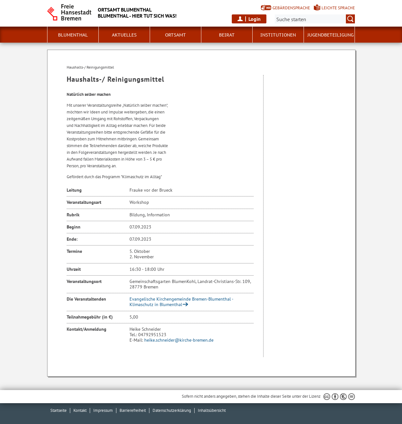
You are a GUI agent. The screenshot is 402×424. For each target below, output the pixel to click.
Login (254, 19)
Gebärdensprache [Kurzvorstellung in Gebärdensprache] (291, 8)
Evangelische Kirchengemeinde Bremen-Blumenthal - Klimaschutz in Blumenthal (181, 301)
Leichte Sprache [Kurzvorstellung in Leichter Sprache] (338, 8)
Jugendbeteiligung (330, 35)
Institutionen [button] (278, 35)
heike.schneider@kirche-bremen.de (179, 340)
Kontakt (80, 410)
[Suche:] (315, 18)
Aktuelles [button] (124, 35)
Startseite (58, 410)
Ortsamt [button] (175, 35)
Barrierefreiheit (133, 410)
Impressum (103, 410)
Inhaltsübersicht (212, 410)
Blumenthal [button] (73, 35)
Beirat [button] (227, 35)
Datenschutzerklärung (172, 410)
